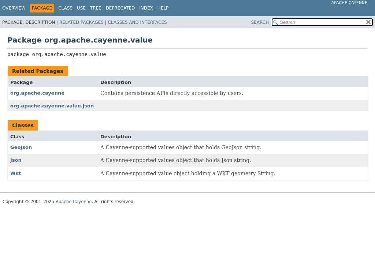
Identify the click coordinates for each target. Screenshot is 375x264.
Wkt (15, 173)
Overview (14, 8)
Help (163, 8)
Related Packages (81, 22)
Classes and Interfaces (137, 22)
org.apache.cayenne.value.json (52, 106)
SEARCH (260, 22)
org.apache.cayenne (37, 93)
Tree (95, 8)
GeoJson (21, 147)
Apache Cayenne (349, 2)
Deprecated (120, 8)
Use (81, 8)
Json (16, 160)
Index (146, 8)
